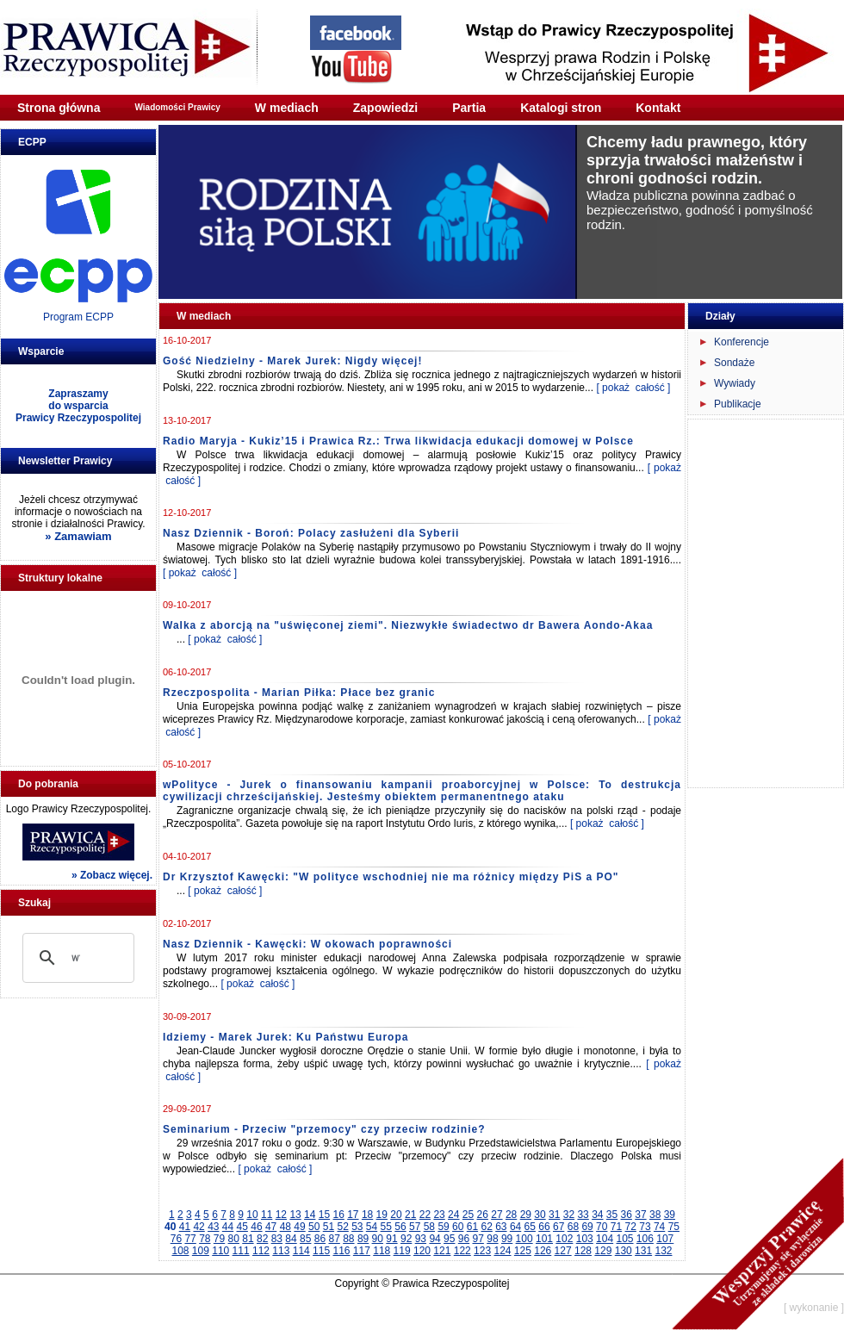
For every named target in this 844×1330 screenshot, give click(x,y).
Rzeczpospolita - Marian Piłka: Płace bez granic (299, 693)
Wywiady (734, 383)
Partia (469, 108)
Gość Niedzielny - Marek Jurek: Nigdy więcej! (292, 361)
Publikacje (737, 404)
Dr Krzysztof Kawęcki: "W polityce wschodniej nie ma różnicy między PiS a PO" (391, 877)
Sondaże (734, 363)
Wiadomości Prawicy (177, 107)
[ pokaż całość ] (633, 388)
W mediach (287, 108)
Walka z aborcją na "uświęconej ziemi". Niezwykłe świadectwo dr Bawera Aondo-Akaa (408, 625)
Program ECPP (78, 317)
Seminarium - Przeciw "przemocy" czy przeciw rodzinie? (324, 1129)
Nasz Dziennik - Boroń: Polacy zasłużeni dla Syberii (311, 533)
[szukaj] (75, 958)
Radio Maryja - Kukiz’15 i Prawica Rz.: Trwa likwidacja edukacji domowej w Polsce (398, 441)
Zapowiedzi (385, 108)
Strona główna (58, 108)
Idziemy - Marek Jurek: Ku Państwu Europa (285, 1037)
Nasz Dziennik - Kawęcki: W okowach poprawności (307, 944)
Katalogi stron (560, 108)
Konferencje (741, 342)
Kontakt (658, 108)
